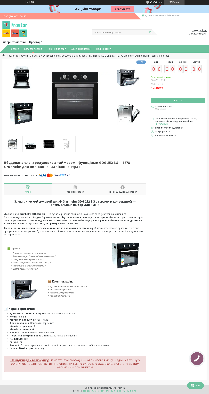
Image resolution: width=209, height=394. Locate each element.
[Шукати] (150, 32)
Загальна (35, 55)
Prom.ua (121, 387)
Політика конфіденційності (123, 390)
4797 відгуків (156, 2)
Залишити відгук (198, 34)
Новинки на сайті (56, 49)
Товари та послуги (17, 55)
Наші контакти (104, 49)
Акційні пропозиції (81, 49)
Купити (178, 100)
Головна (14, 49)
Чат (195, 385)
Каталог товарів (33, 49)
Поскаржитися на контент (95, 390)
